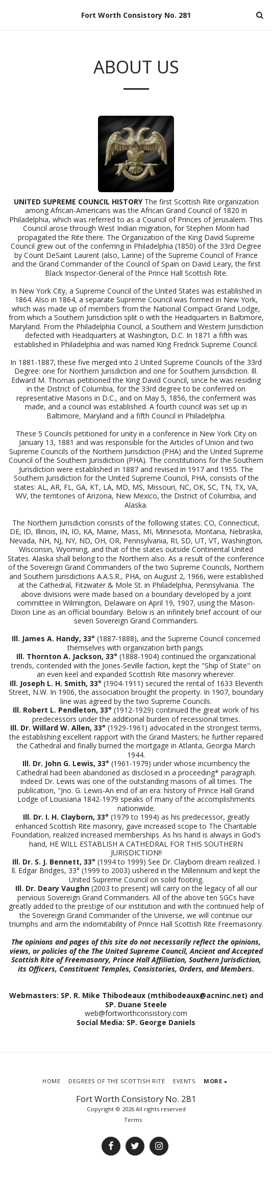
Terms (133, 1119)
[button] (11, 14)
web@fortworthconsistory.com (136, 1013)
